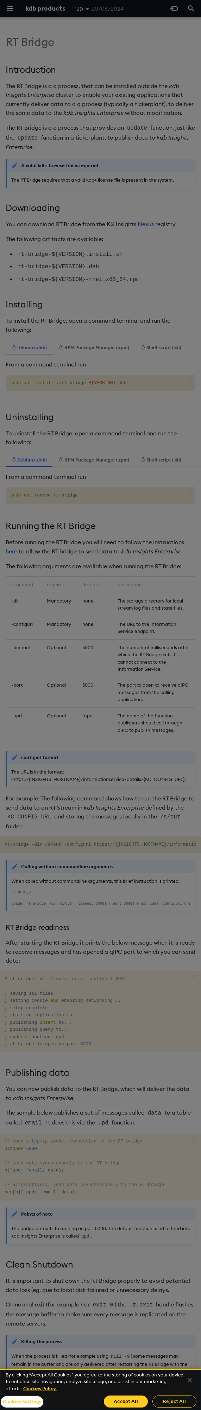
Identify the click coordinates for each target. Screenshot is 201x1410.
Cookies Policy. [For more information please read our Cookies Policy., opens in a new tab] (40, 1388)
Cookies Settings (22, 1401)
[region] (100, 1389)
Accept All (126, 1401)
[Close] (189, 1380)
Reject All (174, 1401)
